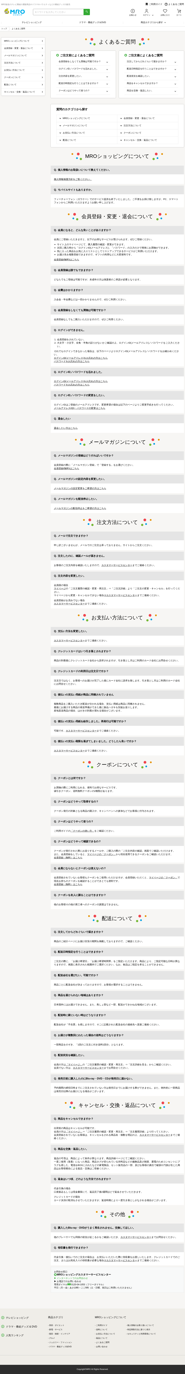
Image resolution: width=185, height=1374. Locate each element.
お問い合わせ (101, 1347)
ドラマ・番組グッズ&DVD (60, 1347)
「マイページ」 (74, 1064)
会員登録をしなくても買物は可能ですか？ (83, 61)
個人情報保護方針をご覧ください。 (73, 179)
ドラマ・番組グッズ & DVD (21, 1326)
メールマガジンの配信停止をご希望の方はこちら (80, 508)
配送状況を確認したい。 (151, 76)
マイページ (60, 588)
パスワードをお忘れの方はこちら (72, 361)
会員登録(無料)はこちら (66, 259)
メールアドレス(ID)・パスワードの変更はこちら (79, 408)
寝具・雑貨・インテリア (59, 1334)
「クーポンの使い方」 (82, 830)
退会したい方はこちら (66, 428)
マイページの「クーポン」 (101, 854)
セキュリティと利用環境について (141, 1334)
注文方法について (132, 125)
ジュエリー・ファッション (60, 1342)
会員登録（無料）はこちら (68, 857)
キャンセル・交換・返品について (140, 140)
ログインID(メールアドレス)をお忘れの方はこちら (81, 358)
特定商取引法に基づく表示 (138, 1329)
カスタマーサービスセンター (116, 565)
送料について (101, 1329)
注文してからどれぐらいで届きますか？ (151, 61)
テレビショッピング (32, 22)
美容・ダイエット (56, 1325)
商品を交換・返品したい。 (151, 90)
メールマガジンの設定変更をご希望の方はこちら (80, 488)
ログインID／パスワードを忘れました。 (83, 68)
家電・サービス (55, 1329)
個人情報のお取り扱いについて (140, 1325)
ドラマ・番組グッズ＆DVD (92, 22)
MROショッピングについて (76, 118)
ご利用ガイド (153, 4)
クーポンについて (132, 132)
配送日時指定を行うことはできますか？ (83, 83)
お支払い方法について (74, 132)
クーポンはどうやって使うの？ (83, 90)
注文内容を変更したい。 (83, 76)
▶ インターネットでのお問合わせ (71, 1278)
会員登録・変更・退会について (139, 118)
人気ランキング (15, 1335)
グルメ (52, 1338)
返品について (101, 1338)
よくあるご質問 (174, 4)
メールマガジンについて (75, 125)
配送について (69, 140)
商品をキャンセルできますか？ (151, 83)
